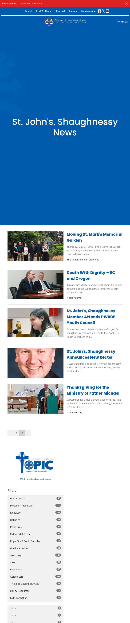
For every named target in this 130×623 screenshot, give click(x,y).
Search (28, 11)
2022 (35, 615)
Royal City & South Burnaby (35, 541)
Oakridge (35, 519)
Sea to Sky (35, 555)
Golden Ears (35, 576)
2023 (35, 608)
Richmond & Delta (35, 534)
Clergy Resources (35, 590)
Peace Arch (35, 569)
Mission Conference (31, 3)
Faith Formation (35, 597)
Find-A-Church (44, 11)
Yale (35, 562)
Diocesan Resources (35, 505)
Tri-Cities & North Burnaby (35, 583)
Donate (73, 11)
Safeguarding (88, 11)
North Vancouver (35, 548)
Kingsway (35, 512)
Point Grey (35, 526)
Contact (60, 11)
